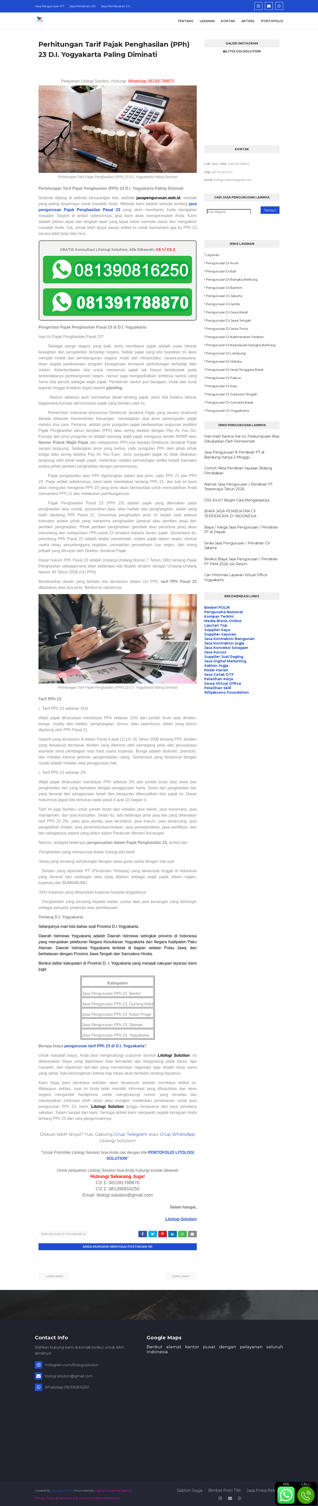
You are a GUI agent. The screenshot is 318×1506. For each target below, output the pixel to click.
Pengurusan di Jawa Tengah (228, 320)
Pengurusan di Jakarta (224, 296)
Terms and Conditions (90, 1497)
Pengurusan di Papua (223, 378)
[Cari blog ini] (229, 211)
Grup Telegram (131, 1134)
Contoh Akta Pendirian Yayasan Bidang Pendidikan (238, 470)
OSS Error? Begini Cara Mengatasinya (236, 500)
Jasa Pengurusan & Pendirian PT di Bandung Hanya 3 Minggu (234, 454)
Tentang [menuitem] (185, 21)
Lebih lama (180, 1275)
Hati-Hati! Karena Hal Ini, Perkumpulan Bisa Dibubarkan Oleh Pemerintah (241, 439)
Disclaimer (65, 1497)
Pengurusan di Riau (221, 386)
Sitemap (114, 1497)
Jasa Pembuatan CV (115, 6)
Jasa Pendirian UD (82, 6)
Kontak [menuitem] (228, 21)
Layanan (212, 255)
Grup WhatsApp (177, 1134)
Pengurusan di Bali (221, 271)
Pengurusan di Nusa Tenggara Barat (235, 370)
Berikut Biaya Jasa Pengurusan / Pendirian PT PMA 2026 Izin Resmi (241, 561)
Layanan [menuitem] (207, 21)
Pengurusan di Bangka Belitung (231, 279)
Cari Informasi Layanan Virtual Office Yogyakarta (235, 577)
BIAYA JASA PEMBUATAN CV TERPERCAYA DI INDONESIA (230, 513)
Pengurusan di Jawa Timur (227, 329)
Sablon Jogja (189, 1489)
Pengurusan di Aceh (222, 263)
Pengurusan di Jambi (223, 304)
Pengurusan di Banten (224, 288)
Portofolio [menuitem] (272, 21)
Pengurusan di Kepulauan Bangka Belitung (241, 345)
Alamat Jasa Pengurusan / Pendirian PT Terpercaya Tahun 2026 (238, 486)
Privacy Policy (45, 1497)
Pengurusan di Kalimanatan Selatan (235, 337)
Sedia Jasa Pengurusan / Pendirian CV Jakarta (237, 545)
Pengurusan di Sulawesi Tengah (231, 394)
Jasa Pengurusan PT (49, 6)
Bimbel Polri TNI (224, 1489)
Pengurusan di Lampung (226, 353)
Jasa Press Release (265, 1489)
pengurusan (76, 1046)
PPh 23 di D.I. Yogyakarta (120, 1046)
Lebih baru (55, 1275)
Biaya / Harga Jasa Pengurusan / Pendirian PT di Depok (241, 529)
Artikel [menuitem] (248, 21)
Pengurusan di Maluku (224, 361)
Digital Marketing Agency (113, 1489)
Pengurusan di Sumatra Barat (229, 402)
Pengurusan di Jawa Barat (227, 312)
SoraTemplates (62, 1489)
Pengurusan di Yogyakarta (63, 1234)
